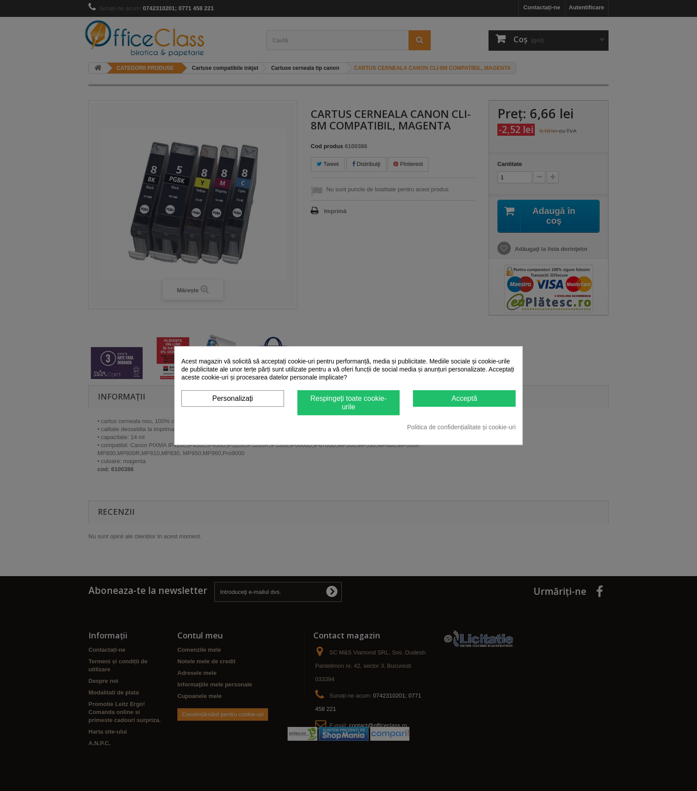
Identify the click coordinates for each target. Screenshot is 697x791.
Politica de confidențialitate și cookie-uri (461, 427)
